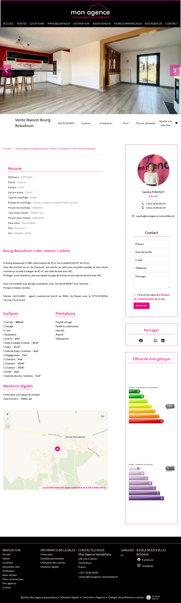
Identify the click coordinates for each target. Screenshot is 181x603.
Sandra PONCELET (153, 192)
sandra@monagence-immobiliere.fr (155, 215)
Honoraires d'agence (93, 597)
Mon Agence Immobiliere (94, 554)
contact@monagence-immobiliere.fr (98, 576)
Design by (152, 597)
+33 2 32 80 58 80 (88, 572)
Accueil (6, 148)
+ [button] (8, 414)
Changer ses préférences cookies (126, 597)
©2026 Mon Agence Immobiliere (39, 597)
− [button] (8, 419)
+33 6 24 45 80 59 (155, 203)
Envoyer (141, 306)
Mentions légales (69, 597)
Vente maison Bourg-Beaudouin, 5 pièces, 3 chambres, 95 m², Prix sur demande (55, 148)
